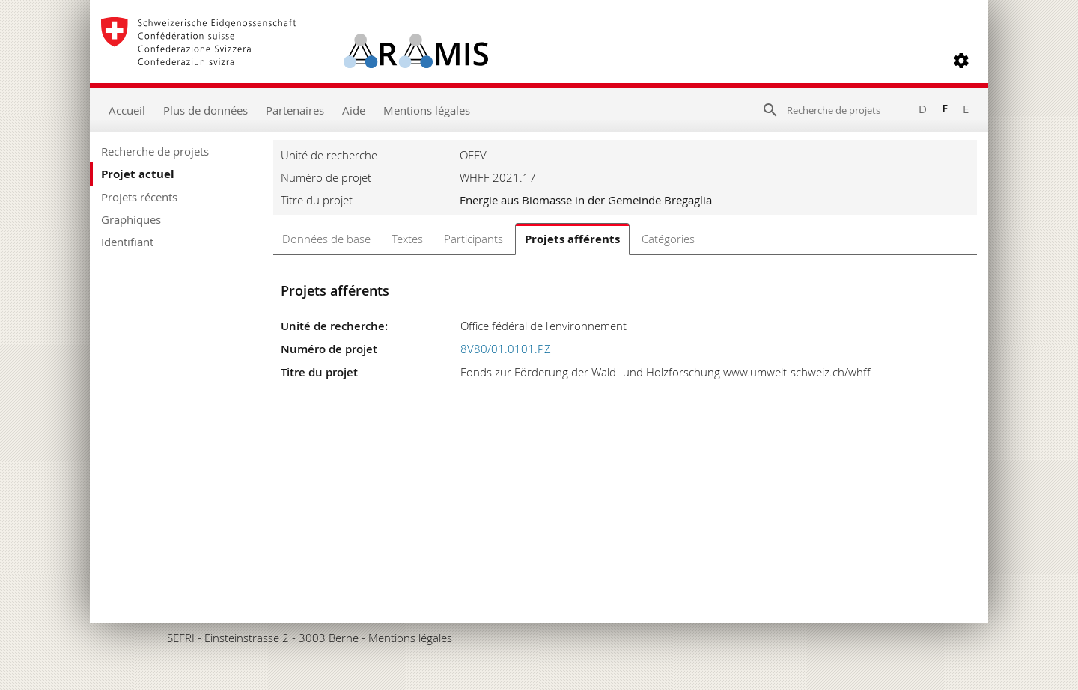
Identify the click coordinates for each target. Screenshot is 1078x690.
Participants (473, 238)
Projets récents (139, 196)
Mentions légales (426, 110)
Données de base (326, 238)
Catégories (668, 238)
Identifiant (127, 241)
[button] (961, 60)
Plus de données (205, 110)
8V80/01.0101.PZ (505, 348)
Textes (407, 238)
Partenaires (295, 110)
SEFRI (181, 637)
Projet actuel (137, 174)
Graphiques (131, 219)
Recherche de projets (155, 151)
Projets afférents (572, 239)
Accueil (127, 110)
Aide (353, 110)
